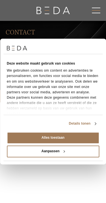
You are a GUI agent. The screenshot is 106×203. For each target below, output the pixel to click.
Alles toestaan (53, 138)
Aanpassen (53, 151)
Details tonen (80, 123)
